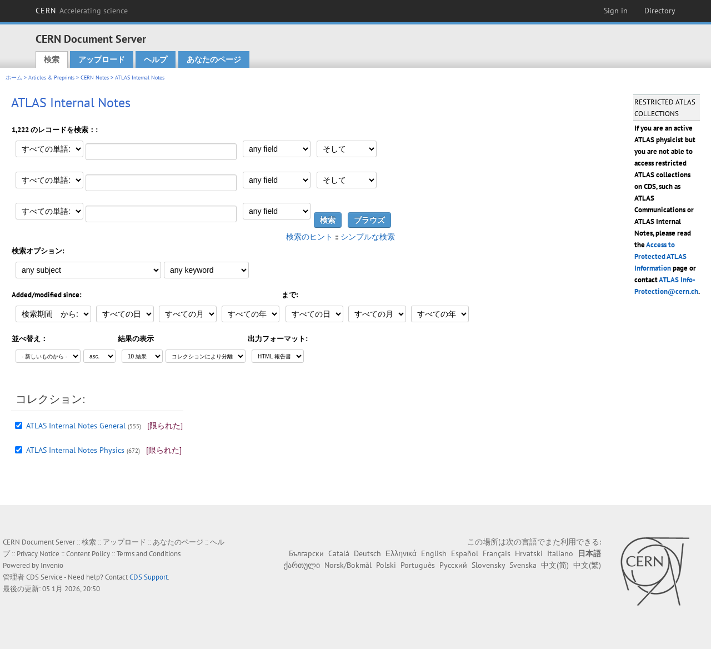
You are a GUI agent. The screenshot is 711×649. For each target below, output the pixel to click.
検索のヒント (309, 237)
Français (496, 553)
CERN (82, 11)
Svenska (523, 565)
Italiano (560, 553)
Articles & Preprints (51, 77)
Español (464, 553)
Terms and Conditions (149, 553)
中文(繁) (587, 565)
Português (417, 565)
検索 (51, 59)
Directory (659, 11)
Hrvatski (529, 553)
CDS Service (44, 577)
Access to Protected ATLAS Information (660, 256)
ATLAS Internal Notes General (76, 426)
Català (338, 553)
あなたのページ (214, 59)
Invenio (52, 565)
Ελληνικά (401, 553)
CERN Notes (95, 77)
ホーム (14, 77)
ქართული (302, 565)
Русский (453, 565)
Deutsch (367, 553)
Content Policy (88, 553)
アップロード (101, 59)
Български (306, 553)
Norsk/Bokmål (348, 565)
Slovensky (488, 565)
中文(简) (555, 565)
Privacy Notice (38, 553)
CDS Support (148, 577)
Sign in (616, 11)
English (434, 553)
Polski (386, 565)
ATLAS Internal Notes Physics (75, 450)
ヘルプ (155, 59)
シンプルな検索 (368, 237)
